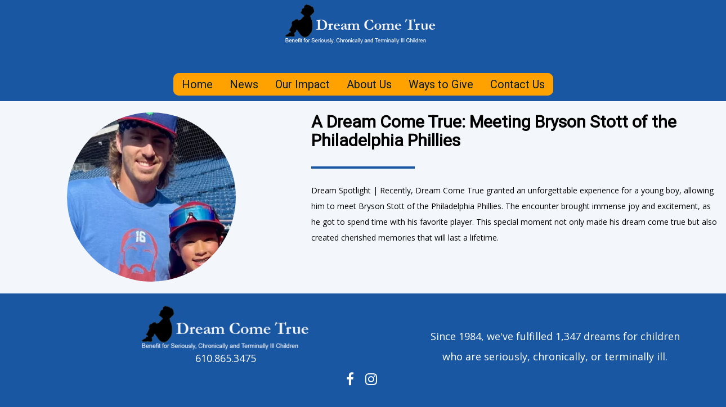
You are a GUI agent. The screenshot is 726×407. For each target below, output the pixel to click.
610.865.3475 (225, 358)
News (244, 84)
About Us (369, 84)
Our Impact (302, 84)
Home (197, 84)
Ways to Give (441, 84)
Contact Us (517, 84)
